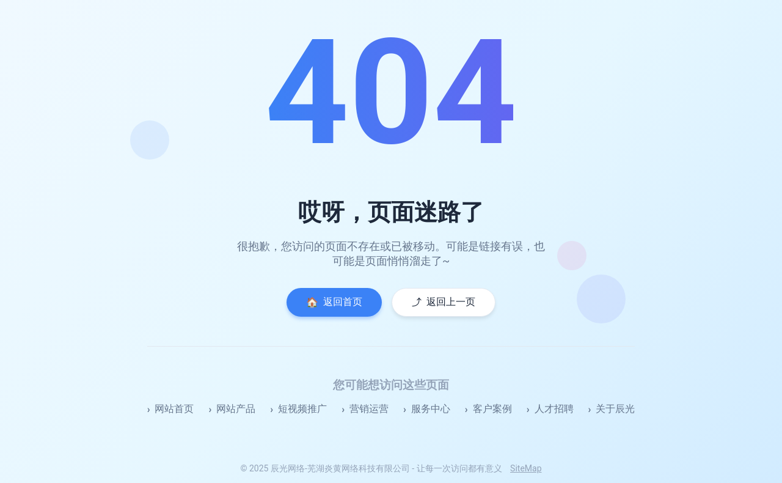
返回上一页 (443, 302)
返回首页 (334, 302)
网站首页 (174, 409)
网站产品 (235, 409)
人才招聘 (554, 409)
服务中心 (430, 409)
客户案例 (492, 409)
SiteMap (525, 468)
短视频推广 (302, 409)
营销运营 (369, 409)
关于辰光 (615, 409)
